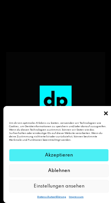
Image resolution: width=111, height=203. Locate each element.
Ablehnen (59, 170)
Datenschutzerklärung (51, 197)
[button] (106, 113)
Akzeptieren (59, 155)
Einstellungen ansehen (59, 186)
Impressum (76, 197)
